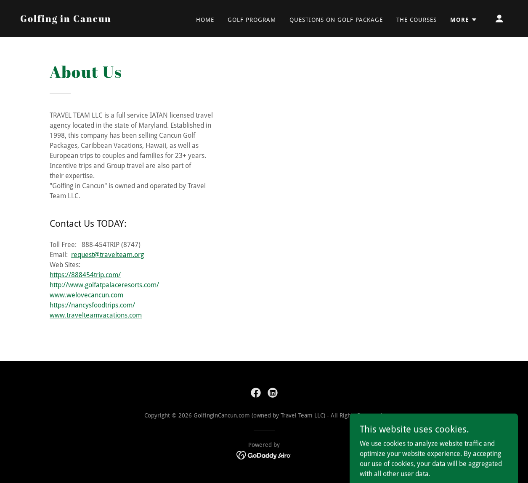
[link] (65, 20)
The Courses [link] (416, 19)
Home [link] (205, 19)
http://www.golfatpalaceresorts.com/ (104, 285)
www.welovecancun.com (86, 295)
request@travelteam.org (107, 255)
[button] (464, 20)
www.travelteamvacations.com (96, 315)
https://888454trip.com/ (85, 275)
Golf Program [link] (252, 19)
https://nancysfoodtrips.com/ (92, 305)
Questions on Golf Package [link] (336, 19)
